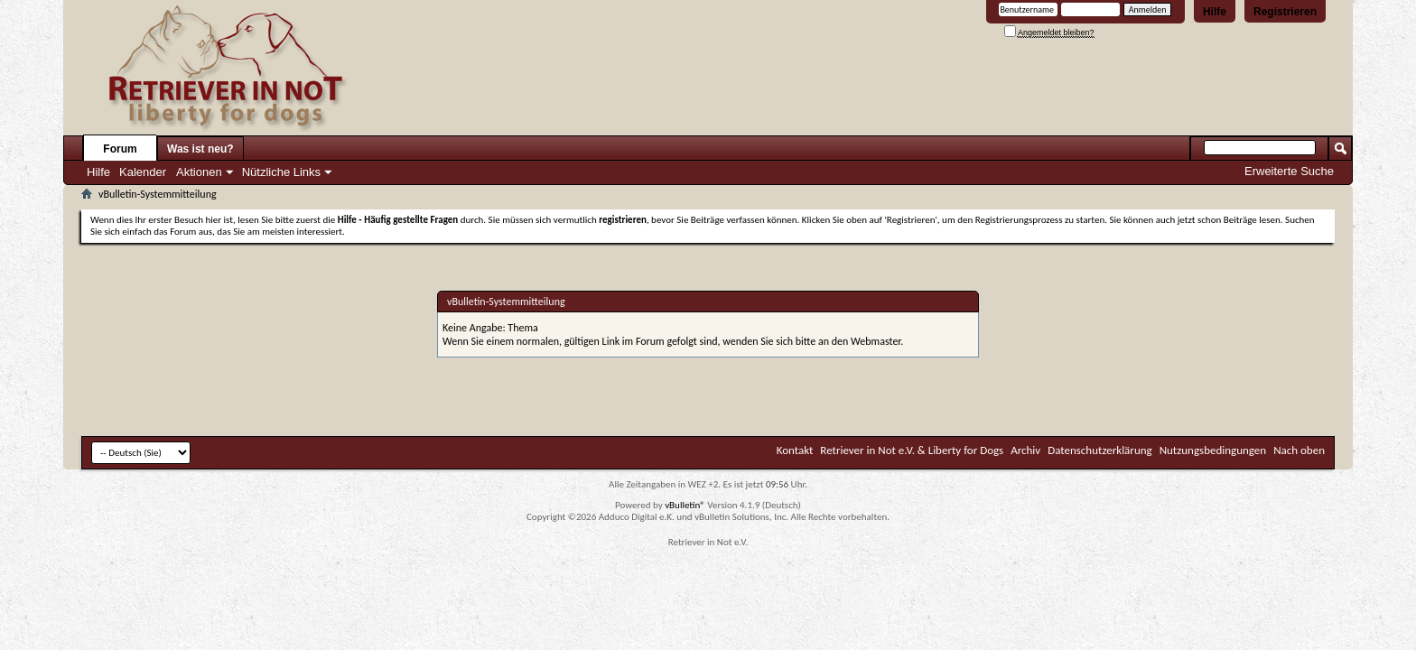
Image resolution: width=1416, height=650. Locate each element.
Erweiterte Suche (1289, 171)
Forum (119, 149)
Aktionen (199, 172)
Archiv (1025, 450)
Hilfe (1214, 11)
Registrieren (1285, 11)
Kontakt (795, 450)
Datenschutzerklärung (1100, 450)
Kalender (142, 172)
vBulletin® (685, 505)
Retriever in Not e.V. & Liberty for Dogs (911, 450)
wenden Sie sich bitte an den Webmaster (811, 341)
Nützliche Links (281, 172)
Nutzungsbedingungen (1213, 450)
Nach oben (1299, 450)
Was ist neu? (200, 149)
